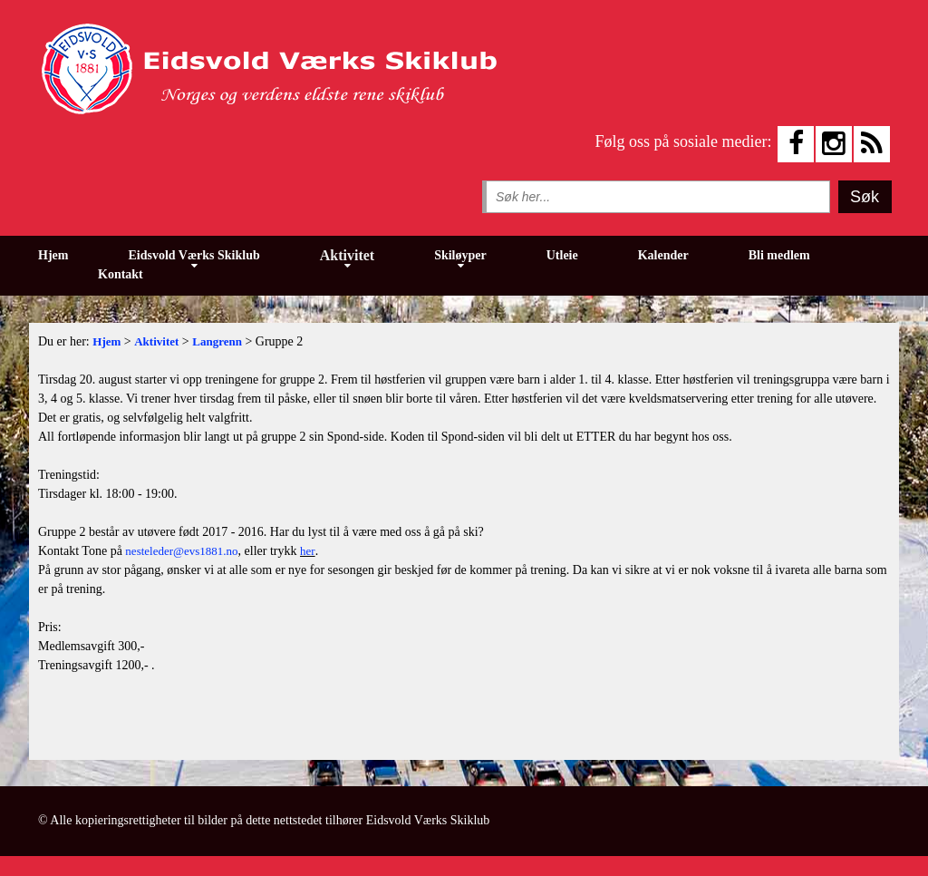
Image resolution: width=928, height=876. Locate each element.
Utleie (562, 255)
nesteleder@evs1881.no (181, 551)
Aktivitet (347, 255)
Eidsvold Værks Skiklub (193, 255)
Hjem (53, 255)
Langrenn (217, 341)
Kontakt (120, 274)
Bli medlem (779, 255)
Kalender (663, 255)
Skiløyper (460, 255)
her (307, 551)
